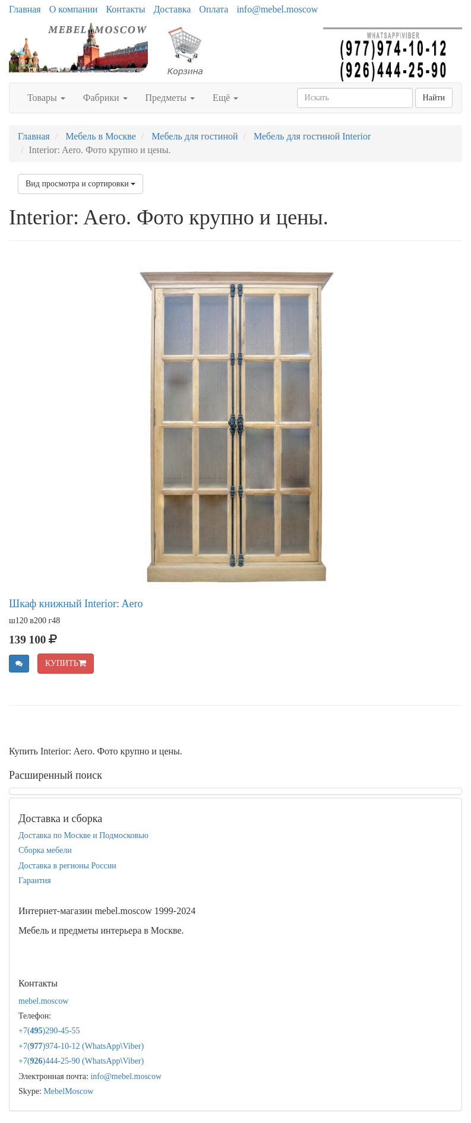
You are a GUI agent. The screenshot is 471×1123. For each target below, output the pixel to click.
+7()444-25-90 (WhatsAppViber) (81, 1061)
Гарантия (34, 880)
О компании (73, 9)
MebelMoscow (68, 1091)
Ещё (225, 98)
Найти (434, 97)
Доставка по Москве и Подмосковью (83, 835)
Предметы (170, 98)
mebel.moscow (43, 1001)
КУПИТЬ (65, 663)
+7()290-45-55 (49, 1030)
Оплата (213, 9)
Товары (46, 98)
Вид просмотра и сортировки (80, 183)
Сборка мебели (45, 850)
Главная (25, 9)
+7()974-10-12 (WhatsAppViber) (81, 1046)
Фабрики (105, 98)
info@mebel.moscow (277, 9)
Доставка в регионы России (67, 865)
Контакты (125, 9)
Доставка (172, 9)
